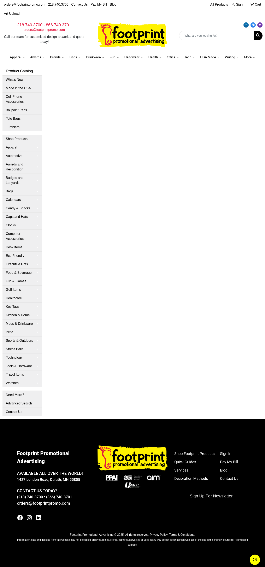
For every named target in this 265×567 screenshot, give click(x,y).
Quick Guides (185, 462)
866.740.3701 (58, 25)
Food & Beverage (19, 272)
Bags (74, 57)
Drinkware (95, 57)
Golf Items (13, 289)
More (249, 57)
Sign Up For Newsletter (211, 496)
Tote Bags (13, 118)
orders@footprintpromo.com (24, 4)
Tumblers (12, 127)
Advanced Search (19, 403)
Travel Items (15, 374)
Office (173, 57)
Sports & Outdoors (19, 340)
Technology (14, 357)
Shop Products (17, 139)
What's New (14, 79)
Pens (9, 332)
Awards (37, 57)
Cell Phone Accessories (15, 99)
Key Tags (12, 306)
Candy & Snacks (18, 208)
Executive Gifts (17, 264)
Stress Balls (14, 349)
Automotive (14, 156)
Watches (12, 383)
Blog (113, 4)
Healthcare (14, 298)
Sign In (225, 453)
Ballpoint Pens (16, 110)
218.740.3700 (58, 4)
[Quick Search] (216, 35)
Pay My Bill (98, 4)
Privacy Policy (158, 534)
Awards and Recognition (14, 167)
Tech (189, 57)
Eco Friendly (15, 255)
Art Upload (12, 13)
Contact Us (79, 4)
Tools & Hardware (19, 366)
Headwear (133, 57)
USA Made (209, 57)
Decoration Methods (191, 478)
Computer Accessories (15, 236)
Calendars (13, 199)
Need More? (15, 395)
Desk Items (14, 247)
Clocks (11, 225)
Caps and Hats (17, 216)
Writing (232, 57)
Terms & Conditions (181, 534)
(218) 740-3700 (30, 497)
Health (154, 57)
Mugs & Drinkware (19, 323)
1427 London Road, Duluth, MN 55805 (48, 479)
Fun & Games (16, 281)
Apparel (17, 57)
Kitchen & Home (18, 315)
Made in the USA (18, 88)
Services (181, 470)
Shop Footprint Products (194, 453)
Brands (57, 57)
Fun (114, 57)
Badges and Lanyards (14, 180)
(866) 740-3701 (59, 497)
